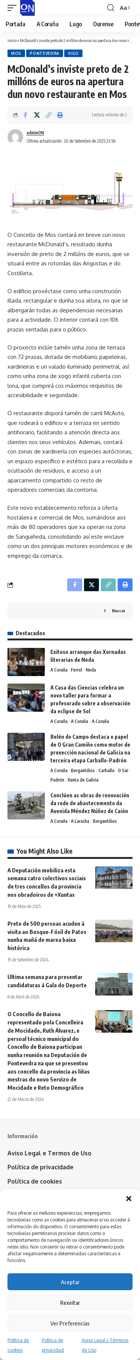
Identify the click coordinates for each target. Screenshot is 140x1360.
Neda (91, 670)
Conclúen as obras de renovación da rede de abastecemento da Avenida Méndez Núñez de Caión (89, 803)
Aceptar (70, 1282)
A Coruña (59, 670)
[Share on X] (37, 115)
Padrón (57, 780)
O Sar (123, 770)
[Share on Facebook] (25, 115)
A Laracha (80, 821)
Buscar (118, 610)
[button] (129, 1198)
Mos (16, 53)
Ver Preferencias (70, 1323)
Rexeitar (70, 1302)
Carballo (107, 770)
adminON (35, 133)
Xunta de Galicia (83, 780)
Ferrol (76, 670)
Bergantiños (83, 770)
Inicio (11, 40)
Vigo (73, 53)
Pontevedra (44, 53)
